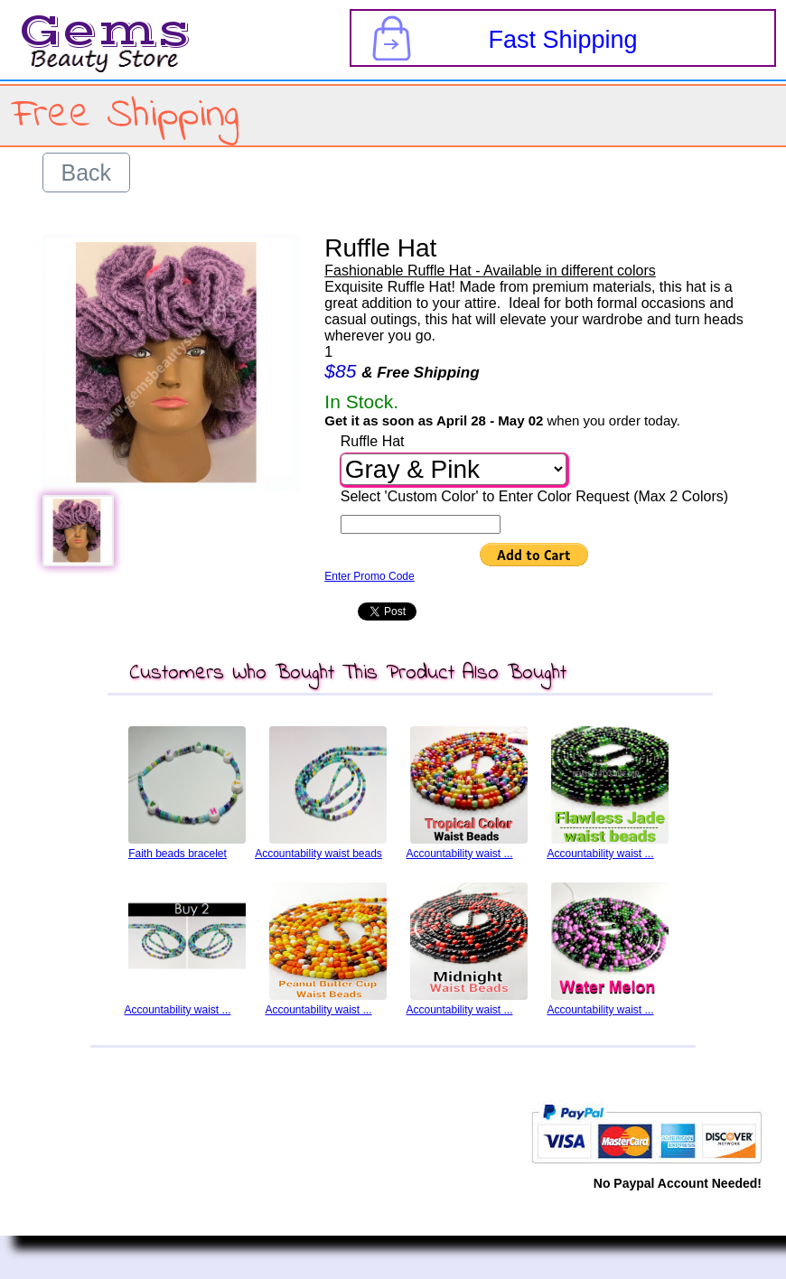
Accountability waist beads (318, 853)
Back (86, 172)
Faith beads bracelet (177, 853)
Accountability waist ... (459, 853)
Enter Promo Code (369, 576)
